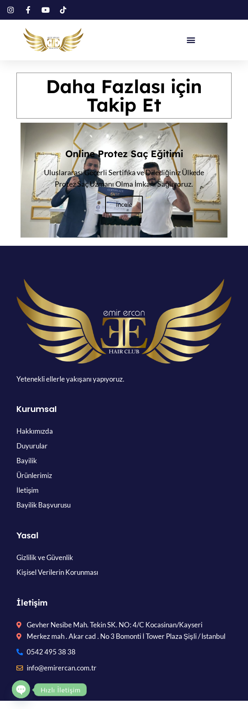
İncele (124, 204)
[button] (191, 40)
